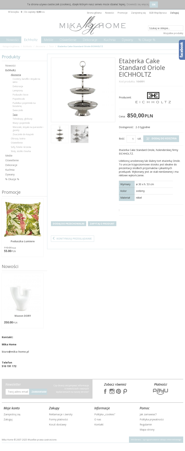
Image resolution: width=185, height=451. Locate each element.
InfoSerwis (136, 439)
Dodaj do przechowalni (68, 223)
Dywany (127, 40)
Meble (48, 40)
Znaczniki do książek (23, 134)
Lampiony (18, 90)
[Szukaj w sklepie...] (165, 28)
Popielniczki (19, 98)
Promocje (11, 192)
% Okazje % (146, 40)
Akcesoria (16, 74)
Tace (15, 114)
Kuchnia (109, 40)
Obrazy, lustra (18, 138)
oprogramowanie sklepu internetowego (162, 439)
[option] (60, 134)
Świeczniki (18, 110)
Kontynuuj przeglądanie (72, 238)
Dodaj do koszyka (161, 138)
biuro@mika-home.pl (15, 351)
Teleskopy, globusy (22, 118)
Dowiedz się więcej (137, 4)
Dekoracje (90, 40)
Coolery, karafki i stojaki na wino (26, 80)
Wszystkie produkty (173, 33)
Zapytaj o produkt (102, 223)
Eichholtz (31, 40)
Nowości (12, 40)
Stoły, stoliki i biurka (21, 151)
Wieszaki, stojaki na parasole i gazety (28, 129)
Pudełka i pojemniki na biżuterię (24, 104)
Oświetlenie (68, 40)
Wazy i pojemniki (21, 122)
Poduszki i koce (20, 94)
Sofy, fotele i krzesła (21, 147)
